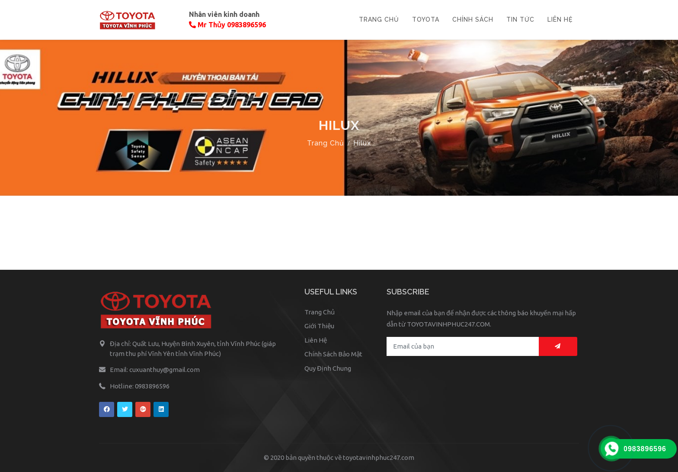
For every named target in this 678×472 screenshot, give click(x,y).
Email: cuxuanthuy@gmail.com (155, 369)
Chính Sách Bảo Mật (333, 354)
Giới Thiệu (319, 326)
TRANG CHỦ (379, 19)
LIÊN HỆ (559, 19)
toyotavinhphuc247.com (378, 457)
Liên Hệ (315, 340)
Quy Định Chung (327, 368)
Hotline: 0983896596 (140, 386)
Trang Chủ (325, 143)
